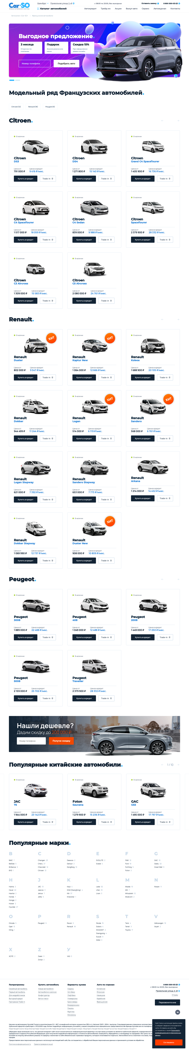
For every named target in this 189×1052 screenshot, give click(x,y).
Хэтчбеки (71, 992)
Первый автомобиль (17, 992)
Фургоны (71, 1011)
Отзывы (175, 995)
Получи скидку (61, 741)
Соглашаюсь (168, 1042)
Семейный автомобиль (18, 989)
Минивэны (72, 1015)
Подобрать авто (66, 63)
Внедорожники (73, 1005)
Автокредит (90, 8)
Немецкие (101, 995)
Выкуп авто (131, 8)
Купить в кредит (25, 178)
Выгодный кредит (16, 998)
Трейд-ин (106, 8)
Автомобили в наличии (47, 992)
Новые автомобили (46, 989)
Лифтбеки (71, 995)
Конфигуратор (44, 995)
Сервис (145, 8)
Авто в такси (43, 998)
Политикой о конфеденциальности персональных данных (168, 1032)
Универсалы (72, 998)
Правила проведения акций (43, 1044)
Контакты (175, 8)
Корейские (101, 998)
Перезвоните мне (167, 1002)
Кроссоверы (72, 1002)
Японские (101, 992)
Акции (118, 8)
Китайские (101, 989)
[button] (11, 80)
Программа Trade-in (17, 1002)
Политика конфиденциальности (20, 1044)
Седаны (71, 989)
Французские (102, 1002)
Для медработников (17, 995)
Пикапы (71, 1008)
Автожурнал (160, 8)
